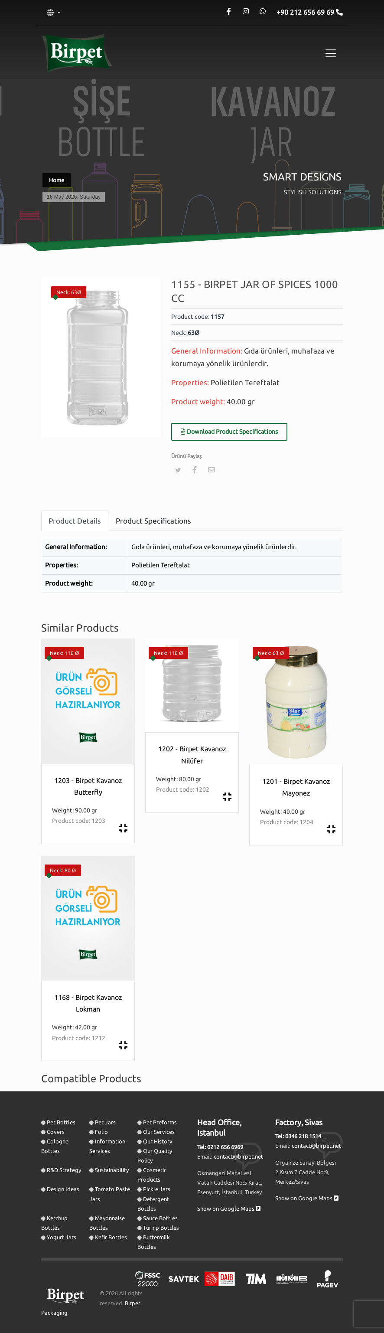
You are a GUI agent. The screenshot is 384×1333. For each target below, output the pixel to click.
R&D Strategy (64, 1170)
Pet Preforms (160, 1122)
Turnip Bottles (161, 1228)
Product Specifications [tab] (153, 521)
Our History (157, 1141)
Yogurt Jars (61, 1237)
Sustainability (112, 1170)
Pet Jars (105, 1122)
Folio (101, 1132)
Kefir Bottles (111, 1237)
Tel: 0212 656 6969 (220, 1147)
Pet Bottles (61, 1122)
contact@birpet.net (238, 1156)
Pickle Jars (156, 1189)
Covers (56, 1132)
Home (56, 180)
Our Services (159, 1132)
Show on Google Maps (228, 1208)
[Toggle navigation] (331, 53)
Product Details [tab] (75, 521)
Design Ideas (63, 1189)
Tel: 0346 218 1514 (298, 1136)
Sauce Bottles (160, 1218)
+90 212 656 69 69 (306, 12)
